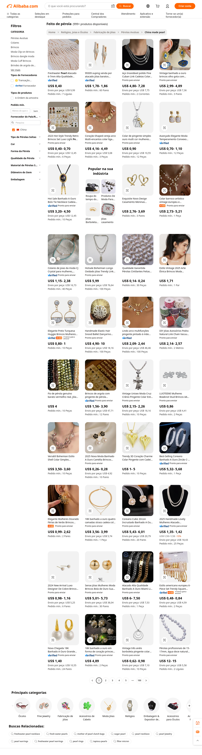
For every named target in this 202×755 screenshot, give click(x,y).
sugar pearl (118, 733)
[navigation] (25, 352)
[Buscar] (125, 6)
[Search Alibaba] (78, 6)
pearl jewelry (164, 733)
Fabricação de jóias (104, 32)
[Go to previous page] (92, 680)
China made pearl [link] (155, 32)
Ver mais (15, 69)
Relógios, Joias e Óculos (74, 32)
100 (139, 680)
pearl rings (76, 741)
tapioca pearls (98, 741)
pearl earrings (19, 741)
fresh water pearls (57, 733)
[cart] (158, 6)
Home (51, 32)
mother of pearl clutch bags (89, 733)
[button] (113, 6)
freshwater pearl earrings (49, 741)
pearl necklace (140, 733)
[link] (197, 723)
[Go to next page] (146, 680)
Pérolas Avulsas (130, 32)
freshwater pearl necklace (25, 733)
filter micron (121, 741)
